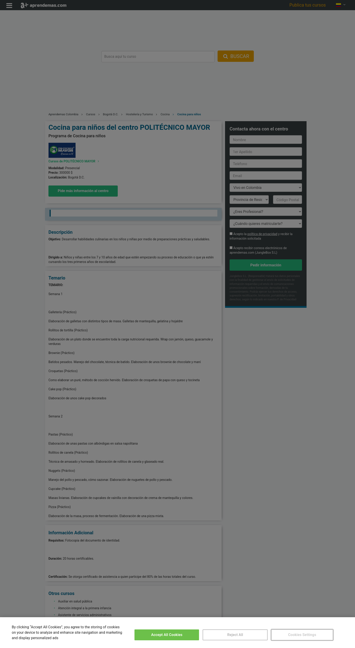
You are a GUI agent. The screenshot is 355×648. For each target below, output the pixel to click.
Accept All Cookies (166, 635)
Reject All (235, 635)
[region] (177, 632)
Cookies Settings (302, 635)
